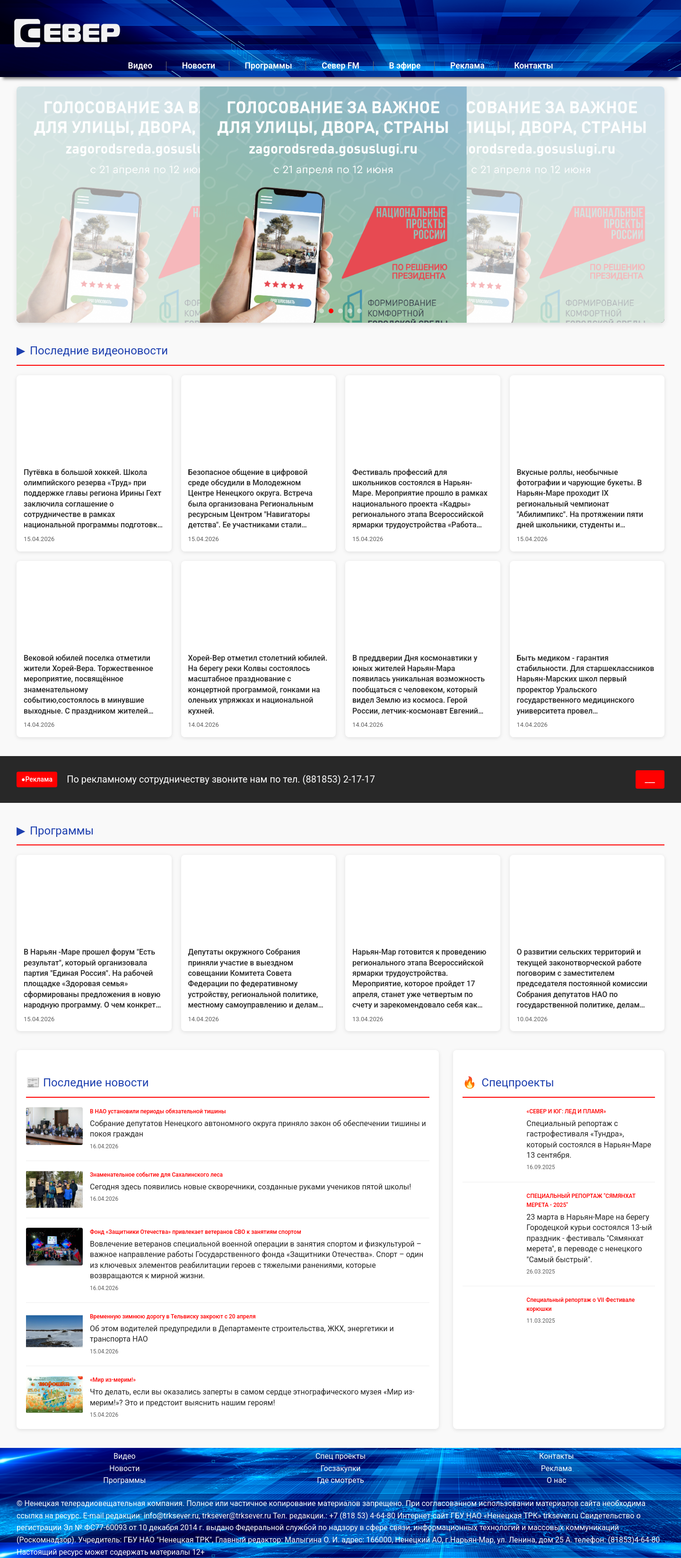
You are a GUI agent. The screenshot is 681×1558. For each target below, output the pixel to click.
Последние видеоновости (99, 350)
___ (650, 779)
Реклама (467, 65)
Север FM (340, 65)
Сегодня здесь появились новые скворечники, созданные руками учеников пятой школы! (250, 1186)
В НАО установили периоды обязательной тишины (158, 1111)
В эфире (404, 65)
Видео (140, 65)
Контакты (533, 65)
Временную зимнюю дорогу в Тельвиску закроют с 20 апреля (173, 1316)
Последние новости (96, 1082)
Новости (198, 65)
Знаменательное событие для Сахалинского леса (156, 1174)
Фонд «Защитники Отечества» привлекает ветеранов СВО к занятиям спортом (195, 1232)
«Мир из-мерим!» (113, 1380)
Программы (268, 65)
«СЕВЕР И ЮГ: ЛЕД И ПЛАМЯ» (566, 1111)
